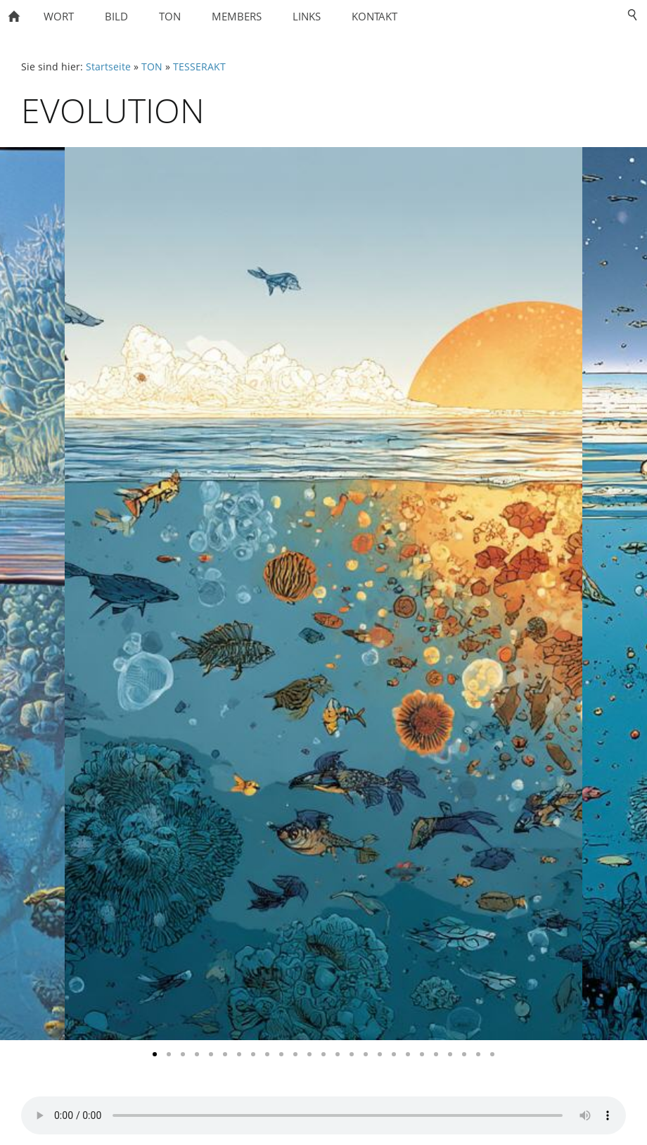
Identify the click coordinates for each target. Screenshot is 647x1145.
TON (151, 67)
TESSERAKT (199, 67)
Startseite (108, 67)
